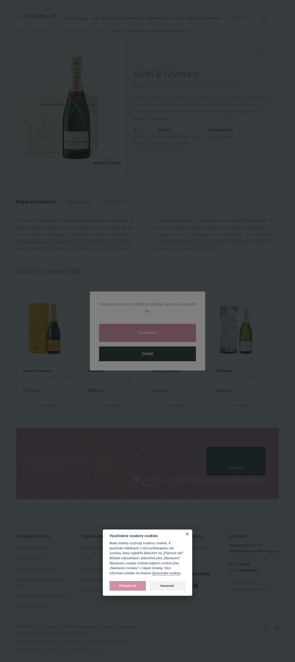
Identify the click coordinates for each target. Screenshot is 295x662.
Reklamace (91, 590)
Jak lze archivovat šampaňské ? (42, 596)
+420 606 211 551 (242, 583)
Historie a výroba (29, 558)
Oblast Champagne (32, 547)
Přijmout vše (127, 585)
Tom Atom (91, 649)
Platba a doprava (96, 579)
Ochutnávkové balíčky (166, 18)
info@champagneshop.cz (251, 589)
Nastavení (167, 585)
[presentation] (236, 454)
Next (261, 269)
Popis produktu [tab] (35, 202)
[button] (264, 19)
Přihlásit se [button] (241, 18)
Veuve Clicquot (37, 371)
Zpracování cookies (166, 573)
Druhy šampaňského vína (37, 569)
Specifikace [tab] (79, 202)
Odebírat (236, 468)
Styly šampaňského (75, 31)
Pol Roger (223, 371)
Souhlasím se (202, 482)
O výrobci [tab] (114, 202)
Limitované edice (128, 18)
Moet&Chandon (165, 371)
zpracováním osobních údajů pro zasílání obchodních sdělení (202, 482)
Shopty (64, 649)
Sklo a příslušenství (205, 18)
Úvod (20, 31)
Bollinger (95, 371)
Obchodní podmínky (98, 569)
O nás (86, 558)
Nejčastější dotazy (97, 547)
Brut (101, 31)
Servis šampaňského (33, 607)
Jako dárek (101, 18)
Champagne (77, 18)
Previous (244, 269)
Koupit (48, 405)
